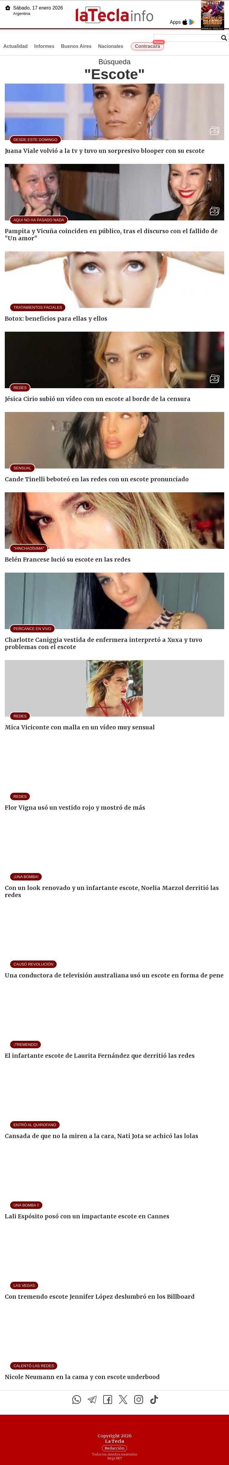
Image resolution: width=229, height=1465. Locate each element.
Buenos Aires (76, 46)
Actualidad (15, 46)
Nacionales (110, 46)
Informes (44, 46)
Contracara (149, 45)
